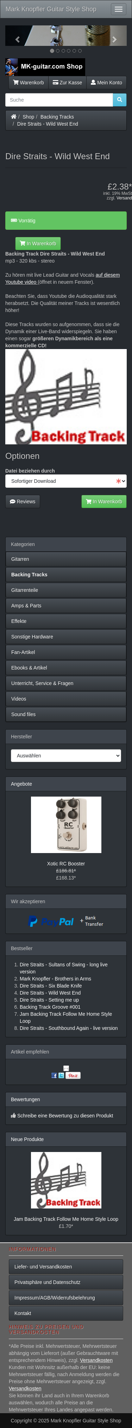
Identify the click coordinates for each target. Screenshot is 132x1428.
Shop (28, 117)
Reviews (23, 501)
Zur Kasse (67, 82)
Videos (18, 699)
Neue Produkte (27, 1139)
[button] (14, 35)
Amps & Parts (26, 605)
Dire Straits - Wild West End (47, 124)
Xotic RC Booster (66, 863)
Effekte (18, 621)
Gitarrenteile (24, 590)
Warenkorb (28, 82)
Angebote (21, 784)
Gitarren (20, 559)
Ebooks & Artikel (29, 668)
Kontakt (22, 1313)
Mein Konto (106, 82)
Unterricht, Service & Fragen (42, 683)
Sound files (23, 714)
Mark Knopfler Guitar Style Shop (51, 9)
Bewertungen (25, 1099)
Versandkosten (96, 1360)
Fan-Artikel (23, 652)
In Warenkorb (38, 243)
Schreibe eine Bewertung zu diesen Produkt (65, 1115)
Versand (124, 198)
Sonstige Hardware (32, 637)
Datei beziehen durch (30, 471)
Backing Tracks (57, 117)
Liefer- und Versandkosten (43, 1267)
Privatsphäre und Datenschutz (47, 1282)
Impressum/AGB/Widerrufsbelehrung (54, 1298)
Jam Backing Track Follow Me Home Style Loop (66, 1219)
